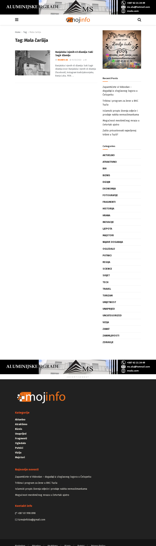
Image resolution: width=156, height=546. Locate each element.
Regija (106, 262)
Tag (25, 32)
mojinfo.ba (63, 60)
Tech (105, 282)
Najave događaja (113, 242)
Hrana (106, 215)
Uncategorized (112, 315)
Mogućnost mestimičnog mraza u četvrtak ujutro (42, 495)
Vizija (106, 322)
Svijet (106, 275)
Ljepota (107, 228)
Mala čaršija (35, 32)
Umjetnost (109, 302)
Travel (107, 288)
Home (17, 32)
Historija (108, 208)
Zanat (106, 328)
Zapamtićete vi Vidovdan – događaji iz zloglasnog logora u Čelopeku (120, 91)
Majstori (108, 235)
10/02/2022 (75, 60)
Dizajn (106, 182)
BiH (104, 168)
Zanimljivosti (111, 335)
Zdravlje (108, 342)
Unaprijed (109, 308)
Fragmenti (109, 201)
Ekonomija (109, 188)
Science (107, 268)
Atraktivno (110, 161)
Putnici (107, 255)
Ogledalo (109, 248)
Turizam (108, 295)
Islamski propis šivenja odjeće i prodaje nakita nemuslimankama (51, 488)
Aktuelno (109, 155)
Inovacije (108, 222)
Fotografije (110, 195)
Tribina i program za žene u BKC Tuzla (36, 482)
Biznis (106, 175)
